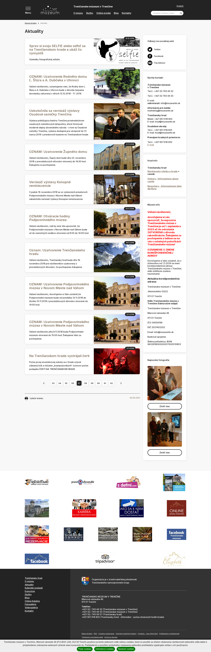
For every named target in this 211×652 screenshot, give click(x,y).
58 (85, 383)
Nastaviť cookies (126, 649)
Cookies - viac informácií (148, 634)
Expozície (30, 591)
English (180, 6)
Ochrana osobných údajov (126, 634)
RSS (95, 634)
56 (72, 383)
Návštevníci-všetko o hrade (162, 171)
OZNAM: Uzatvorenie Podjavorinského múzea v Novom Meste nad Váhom (59, 286)
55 (66, 383)
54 (60, 383)
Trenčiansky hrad (33, 578)
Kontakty (126, 13)
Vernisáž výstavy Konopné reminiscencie (50, 184)
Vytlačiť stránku (34, 398)
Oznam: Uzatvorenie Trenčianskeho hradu (57, 252)
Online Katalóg (32, 601)
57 (79, 383)
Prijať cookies (84, 649)
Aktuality (29, 584)
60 (98, 383)
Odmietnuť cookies (105, 649)
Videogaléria (31, 607)
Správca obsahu (110, 637)
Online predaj (103, 13)
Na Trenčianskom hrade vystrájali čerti (59, 356)
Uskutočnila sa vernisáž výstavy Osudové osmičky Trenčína (54, 112)
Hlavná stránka (30, 23)
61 (105, 383)
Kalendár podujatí (34, 588)
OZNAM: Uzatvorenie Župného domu (58, 152)
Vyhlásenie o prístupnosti (169, 634)
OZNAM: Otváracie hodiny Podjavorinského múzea (49, 218)
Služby (89, 13)
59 (92, 383)
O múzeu (78, 13)
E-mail (150, 144)
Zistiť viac (164, 406)
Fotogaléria (30, 604)
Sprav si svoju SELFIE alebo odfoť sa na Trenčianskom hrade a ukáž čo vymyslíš (57, 49)
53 (53, 383)
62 (111, 383)
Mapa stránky (87, 634)
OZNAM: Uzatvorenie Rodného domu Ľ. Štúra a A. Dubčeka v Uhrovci (58, 78)
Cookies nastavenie (106, 634)
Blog (116, 13)
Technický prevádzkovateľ (92, 637)
